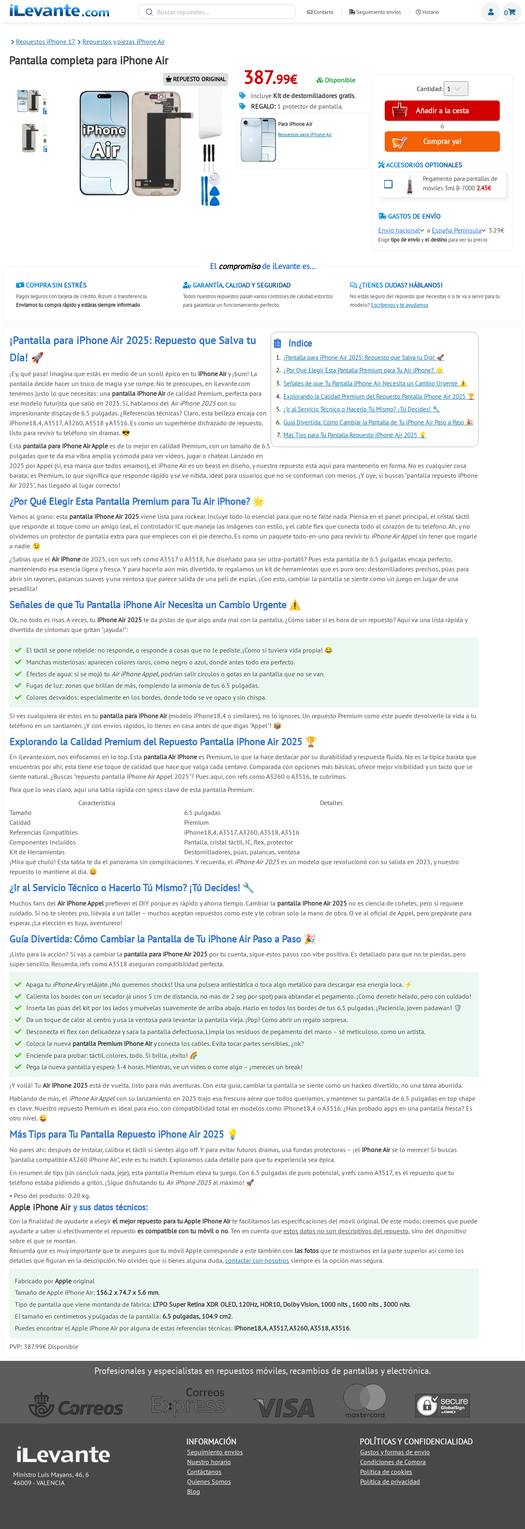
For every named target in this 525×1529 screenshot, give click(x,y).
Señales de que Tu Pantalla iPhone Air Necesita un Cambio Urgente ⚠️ (375, 383)
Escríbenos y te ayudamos (399, 304)
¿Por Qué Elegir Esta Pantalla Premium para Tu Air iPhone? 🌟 (363, 370)
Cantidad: (430, 88)
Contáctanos (204, 1471)
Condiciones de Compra (393, 1462)
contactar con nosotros (257, 1260)
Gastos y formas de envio (395, 1452)
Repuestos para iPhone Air (305, 134)
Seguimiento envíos (375, 12)
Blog (193, 1491)
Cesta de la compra (512, 12)
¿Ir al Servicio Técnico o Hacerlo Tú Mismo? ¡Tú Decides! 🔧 (361, 409)
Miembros (491, 12)
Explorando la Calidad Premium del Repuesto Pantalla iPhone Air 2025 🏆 (379, 396)
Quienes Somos (209, 1481)
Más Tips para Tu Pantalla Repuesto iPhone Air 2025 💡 (355, 435)
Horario (427, 12)
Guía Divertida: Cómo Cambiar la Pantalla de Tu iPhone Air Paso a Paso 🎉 (378, 422)
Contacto (320, 12)
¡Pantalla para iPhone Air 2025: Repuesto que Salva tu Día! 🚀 (363, 357)
